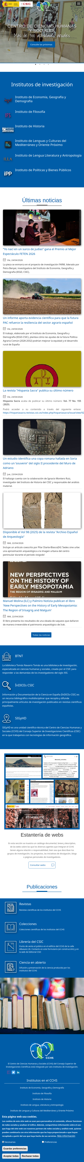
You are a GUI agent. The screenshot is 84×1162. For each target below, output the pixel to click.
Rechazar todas (30, 1156)
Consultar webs (38, 865)
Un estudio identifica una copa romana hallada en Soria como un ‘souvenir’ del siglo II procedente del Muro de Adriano (40, 463)
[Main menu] (79, 3)
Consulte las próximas (41, 44)
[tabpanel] (42, 31)
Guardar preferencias (14, 1148)
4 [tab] (48, 64)
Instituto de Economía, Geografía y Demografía (42, 1087)
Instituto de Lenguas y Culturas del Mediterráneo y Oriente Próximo (42, 1110)
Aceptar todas (11, 1156)
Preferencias (50, 1141)
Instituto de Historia (42, 1099)
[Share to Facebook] (9, 1073)
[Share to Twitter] (13, 1073)
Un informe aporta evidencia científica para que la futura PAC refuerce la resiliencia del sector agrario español (40, 320)
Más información (66, 1135)
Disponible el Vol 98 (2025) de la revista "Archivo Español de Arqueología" (40, 534)
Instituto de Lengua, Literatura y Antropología (42, 1105)
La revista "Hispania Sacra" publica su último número (38, 390)
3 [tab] (44, 64)
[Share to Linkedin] (18, 1073)
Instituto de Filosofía (42, 1093)
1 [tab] (35, 64)
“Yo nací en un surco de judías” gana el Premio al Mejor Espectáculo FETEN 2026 (39, 251)
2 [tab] (39, 64)
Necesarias (10, 1141)
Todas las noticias (41, 634)
